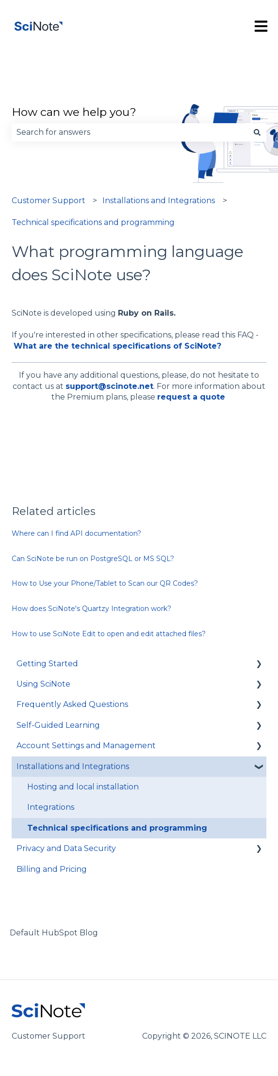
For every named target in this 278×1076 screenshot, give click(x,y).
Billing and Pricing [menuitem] (51, 869)
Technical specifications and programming (93, 222)
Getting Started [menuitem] (47, 663)
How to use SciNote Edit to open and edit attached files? (109, 633)
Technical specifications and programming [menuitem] (117, 828)
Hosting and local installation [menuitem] (83, 786)
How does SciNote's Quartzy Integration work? (91, 608)
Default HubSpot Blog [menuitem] (54, 932)
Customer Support (48, 200)
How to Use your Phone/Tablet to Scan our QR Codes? (105, 583)
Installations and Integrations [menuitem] (72, 766)
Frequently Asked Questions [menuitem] (72, 704)
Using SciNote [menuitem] (43, 684)
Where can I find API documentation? (76, 533)
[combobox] (130, 132)
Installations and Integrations (158, 200)
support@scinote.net (109, 386)
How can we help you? (74, 112)
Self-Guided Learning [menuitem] (58, 725)
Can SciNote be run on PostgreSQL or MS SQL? (93, 558)
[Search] (257, 132)
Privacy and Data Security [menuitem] (66, 848)
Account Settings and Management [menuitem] (86, 745)
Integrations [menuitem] (50, 807)
